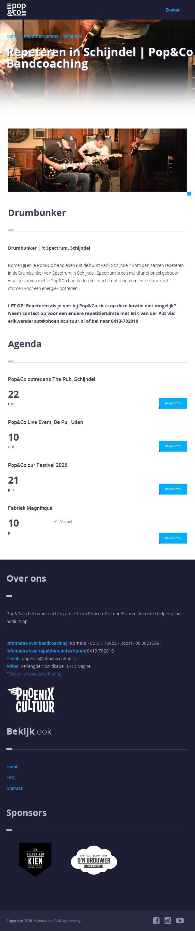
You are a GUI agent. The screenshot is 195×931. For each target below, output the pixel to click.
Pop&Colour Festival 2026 (37, 465)
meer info (170, 405)
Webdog (74, 920)
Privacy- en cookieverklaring (34, 674)
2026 (28, 920)
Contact (14, 788)
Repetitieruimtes (41, 36)
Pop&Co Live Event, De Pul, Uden (45, 422)
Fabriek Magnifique (30, 507)
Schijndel (73, 36)
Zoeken (173, 10)
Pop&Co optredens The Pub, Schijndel (51, 379)
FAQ (10, 777)
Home (12, 36)
